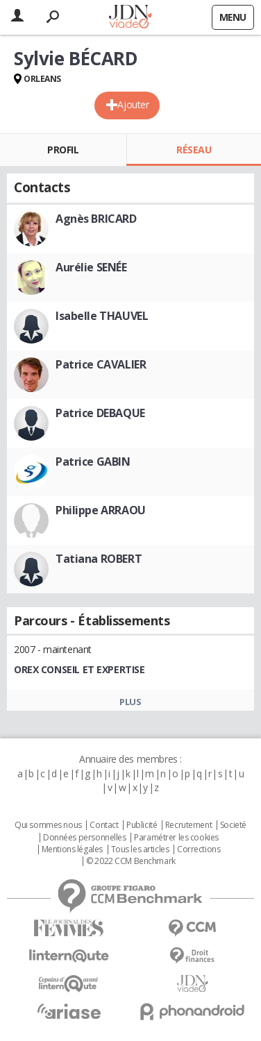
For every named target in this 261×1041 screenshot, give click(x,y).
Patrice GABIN (93, 461)
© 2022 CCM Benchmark (131, 861)
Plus (130, 701)
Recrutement (188, 825)
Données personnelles (84, 838)
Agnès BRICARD (96, 218)
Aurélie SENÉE (91, 267)
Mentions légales (72, 849)
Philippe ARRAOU (101, 510)
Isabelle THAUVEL (102, 315)
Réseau (193, 149)
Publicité (141, 825)
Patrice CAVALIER (101, 364)
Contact (104, 825)
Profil (62, 149)
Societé (233, 825)
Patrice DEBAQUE (100, 413)
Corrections (198, 849)
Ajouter (133, 104)
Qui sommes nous (48, 825)
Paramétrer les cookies (176, 838)
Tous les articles (140, 849)
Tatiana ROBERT (99, 558)
